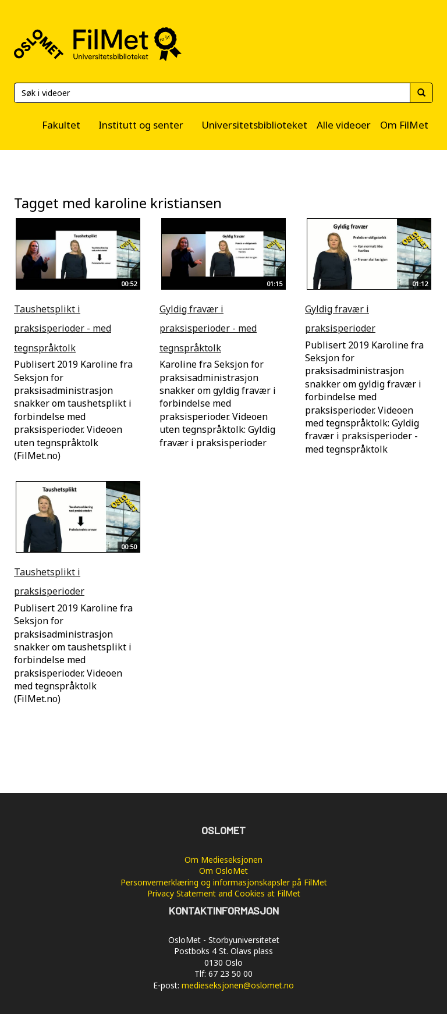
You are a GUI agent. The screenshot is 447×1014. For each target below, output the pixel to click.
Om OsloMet (223, 870)
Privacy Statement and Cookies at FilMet (223, 893)
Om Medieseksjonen (223, 859)
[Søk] (212, 93)
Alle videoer (344, 124)
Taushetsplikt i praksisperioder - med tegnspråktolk (62, 328)
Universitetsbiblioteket (254, 124)
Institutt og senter (140, 124)
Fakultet (61, 124)
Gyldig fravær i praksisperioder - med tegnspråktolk (208, 328)
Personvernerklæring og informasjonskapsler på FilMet (223, 882)
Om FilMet (404, 124)
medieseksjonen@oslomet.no (238, 985)
